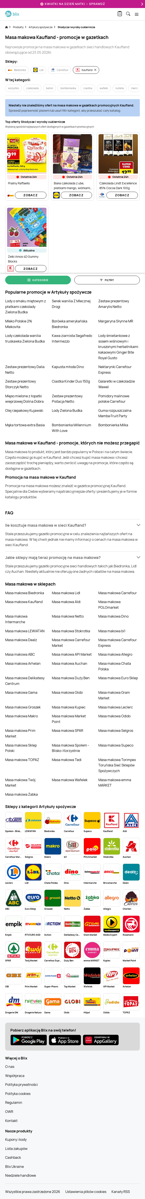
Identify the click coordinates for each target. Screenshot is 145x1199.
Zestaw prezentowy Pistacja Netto (67, 399)
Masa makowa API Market (72, 654)
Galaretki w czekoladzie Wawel (116, 384)
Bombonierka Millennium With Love (71, 428)
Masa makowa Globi (67, 692)
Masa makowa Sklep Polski (21, 748)
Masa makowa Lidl (66, 593)
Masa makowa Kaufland (24, 601)
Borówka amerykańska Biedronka (69, 324)
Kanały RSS (121, 1191)
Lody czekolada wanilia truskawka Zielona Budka (25, 338)
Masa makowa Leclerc (115, 707)
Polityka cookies (17, 1093)
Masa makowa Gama (21, 692)
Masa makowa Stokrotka (71, 631)
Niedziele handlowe (20, 1175)
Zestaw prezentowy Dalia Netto (25, 369)
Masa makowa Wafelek (70, 779)
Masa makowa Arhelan (23, 663)
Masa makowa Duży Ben (71, 678)
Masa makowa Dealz (21, 639)
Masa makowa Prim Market (20, 733)
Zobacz (30, 195)
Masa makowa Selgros (115, 730)
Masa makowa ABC (20, 654)
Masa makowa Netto (68, 616)
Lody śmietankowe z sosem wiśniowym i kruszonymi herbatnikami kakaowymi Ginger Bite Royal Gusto (118, 346)
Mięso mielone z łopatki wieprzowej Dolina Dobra (24, 399)
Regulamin (13, 1102)
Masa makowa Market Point (69, 719)
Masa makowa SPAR (67, 730)
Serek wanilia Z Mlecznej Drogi (71, 304)
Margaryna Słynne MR (115, 321)
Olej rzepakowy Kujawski (24, 410)
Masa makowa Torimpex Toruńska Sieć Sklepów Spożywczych (117, 765)
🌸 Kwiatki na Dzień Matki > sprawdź (72, 4)
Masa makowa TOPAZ (22, 759)
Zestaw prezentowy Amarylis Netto (113, 304)
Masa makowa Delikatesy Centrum (25, 681)
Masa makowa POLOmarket (109, 604)
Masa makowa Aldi (66, 601)
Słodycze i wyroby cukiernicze (76, 27)
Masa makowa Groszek (23, 707)
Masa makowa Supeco (115, 745)
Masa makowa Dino (113, 616)
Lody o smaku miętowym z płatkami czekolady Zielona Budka (25, 306)
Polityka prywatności (21, 1084)
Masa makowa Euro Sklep (118, 678)
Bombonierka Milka (113, 425)
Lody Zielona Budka (67, 410)
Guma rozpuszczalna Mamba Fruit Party (114, 413)
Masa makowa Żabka (21, 794)
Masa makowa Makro (21, 716)
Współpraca (14, 1075)
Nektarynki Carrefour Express (115, 369)
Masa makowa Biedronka (24, 593)
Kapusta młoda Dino (68, 366)
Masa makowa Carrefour (117, 593)
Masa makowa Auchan (69, 663)
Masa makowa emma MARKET (114, 782)
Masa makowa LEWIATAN (25, 631)
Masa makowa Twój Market (20, 782)
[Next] (141, 4)
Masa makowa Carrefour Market (71, 642)
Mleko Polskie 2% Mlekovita (18, 324)
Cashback (13, 1157)
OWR (9, 1111)
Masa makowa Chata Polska (114, 666)
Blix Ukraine (14, 1166)
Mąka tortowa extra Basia (25, 425)
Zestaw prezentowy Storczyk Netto (20, 384)
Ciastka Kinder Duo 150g (71, 381)
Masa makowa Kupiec (69, 707)
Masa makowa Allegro (115, 654)
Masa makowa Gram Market (114, 695)
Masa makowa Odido (114, 716)
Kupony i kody (16, 1139)
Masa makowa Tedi (66, 759)
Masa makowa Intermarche (16, 619)
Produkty (18, 27)
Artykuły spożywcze (41, 27)
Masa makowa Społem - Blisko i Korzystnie (70, 748)
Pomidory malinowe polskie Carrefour (113, 399)
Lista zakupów (16, 1148)
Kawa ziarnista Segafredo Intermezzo (72, 338)
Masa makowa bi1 (111, 631)
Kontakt (11, 1120)
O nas (9, 1066)
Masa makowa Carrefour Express (117, 642)
